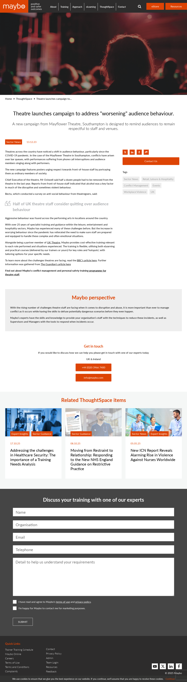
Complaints (11, 671)
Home (8, 98)
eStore (155, 6)
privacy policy (83, 602)
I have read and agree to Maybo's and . (52, 602)
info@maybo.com (93, 377)
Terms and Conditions (17, 667)
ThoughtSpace (107, 6)
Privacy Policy (54, 653)
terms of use (63, 602)
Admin (49, 658)
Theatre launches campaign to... (54, 98)
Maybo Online (13, 654)
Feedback (51, 671)
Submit (22, 622)
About (53, 6)
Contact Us (150, 161)
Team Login (52, 662)
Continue (170, 678)
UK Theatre (53, 242)
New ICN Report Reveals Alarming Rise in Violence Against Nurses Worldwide (153, 454)
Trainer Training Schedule (19, 649)
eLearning (91, 6)
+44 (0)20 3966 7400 (93, 367)
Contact (122, 6)
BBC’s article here (87, 260)
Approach (77, 6)
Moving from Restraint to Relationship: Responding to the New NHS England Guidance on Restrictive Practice (91, 459)
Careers (9, 658)
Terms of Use (12, 662)
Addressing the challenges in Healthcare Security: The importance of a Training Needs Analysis (33, 457)
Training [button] (64, 6)
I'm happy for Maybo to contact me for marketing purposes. (49, 608)
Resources (176, 6)
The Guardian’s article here (56, 264)
